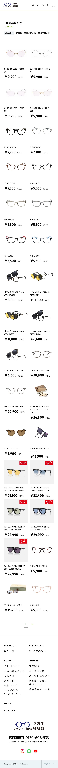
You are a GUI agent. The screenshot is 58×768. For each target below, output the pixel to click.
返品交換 (9, 680)
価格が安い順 (30, 33)
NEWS (7, 703)
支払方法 (9, 675)
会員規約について (39, 689)
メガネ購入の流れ (14, 671)
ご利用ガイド (12, 666)
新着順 (19, 33)
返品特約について (39, 675)
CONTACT (9, 710)
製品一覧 (9, 651)
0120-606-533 (37, 738)
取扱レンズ (10, 685)
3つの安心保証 (37, 651)
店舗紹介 (34, 666)
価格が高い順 (44, 33)
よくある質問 (37, 671)
